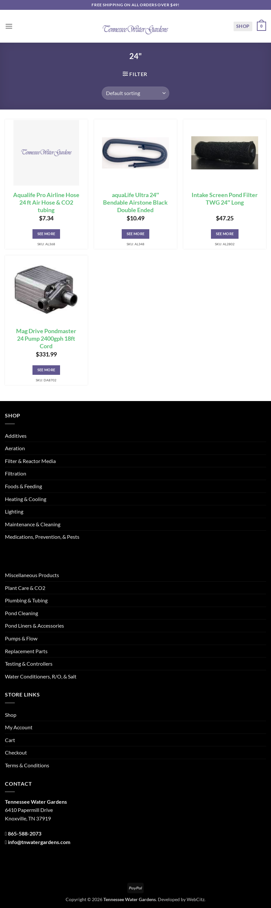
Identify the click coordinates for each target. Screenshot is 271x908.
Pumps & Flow (21, 638)
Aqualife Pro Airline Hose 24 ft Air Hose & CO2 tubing (46, 202)
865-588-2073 (24, 833)
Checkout (16, 752)
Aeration (15, 448)
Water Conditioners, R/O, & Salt (40, 676)
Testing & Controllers (28, 663)
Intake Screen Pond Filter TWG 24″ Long (225, 199)
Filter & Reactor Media (30, 461)
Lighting (14, 511)
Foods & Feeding (23, 486)
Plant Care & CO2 (25, 588)
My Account (18, 727)
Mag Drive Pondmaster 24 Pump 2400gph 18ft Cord (46, 339)
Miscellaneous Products (32, 575)
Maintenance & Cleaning (32, 524)
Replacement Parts (26, 651)
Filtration (15, 473)
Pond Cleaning (21, 613)
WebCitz (195, 899)
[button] (9, 26)
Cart (10, 740)
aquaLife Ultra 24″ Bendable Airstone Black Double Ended (135, 202)
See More (46, 234)
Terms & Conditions (27, 765)
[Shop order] (135, 93)
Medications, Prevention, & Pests (42, 537)
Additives (16, 436)
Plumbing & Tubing (26, 600)
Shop (243, 26)
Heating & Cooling (25, 499)
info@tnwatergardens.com (39, 842)
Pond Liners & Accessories (34, 625)
